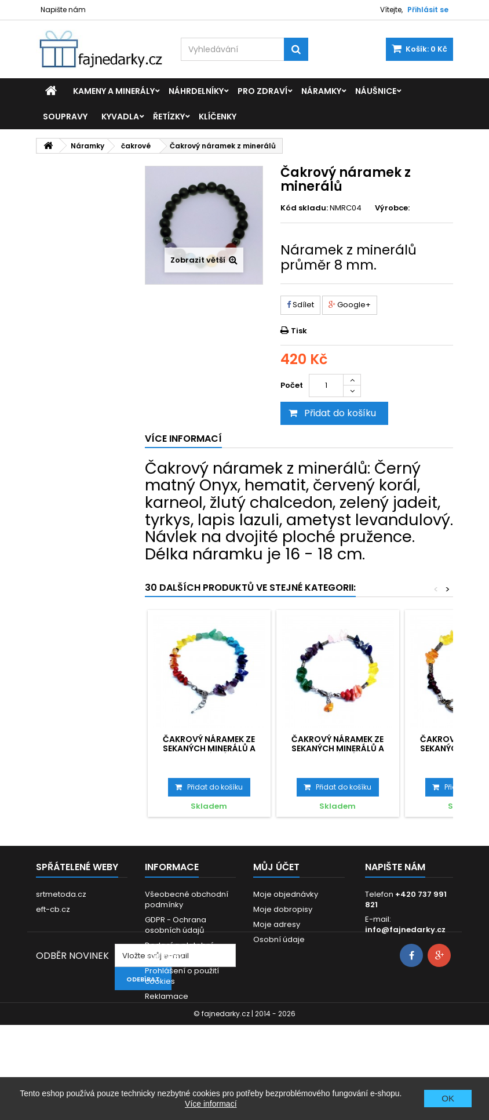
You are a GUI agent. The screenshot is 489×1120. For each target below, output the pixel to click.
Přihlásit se (427, 9)
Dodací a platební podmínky (179, 950)
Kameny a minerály (114, 91)
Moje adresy (276, 924)
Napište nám (63, 9)
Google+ (350, 304)
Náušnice (375, 91)
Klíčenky (217, 116)
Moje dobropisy (282, 909)
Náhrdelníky (196, 91)
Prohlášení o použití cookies (182, 976)
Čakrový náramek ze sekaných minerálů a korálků (209, 748)
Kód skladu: (304, 208)
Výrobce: (392, 208)
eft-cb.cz (53, 909)
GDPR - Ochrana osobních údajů (175, 925)
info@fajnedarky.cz (405, 929)
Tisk (299, 330)
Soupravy (65, 116)
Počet (291, 385)
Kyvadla (120, 116)
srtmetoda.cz (61, 894)
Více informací (210, 1103)
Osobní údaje (279, 939)
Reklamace (166, 996)
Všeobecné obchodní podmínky (186, 899)
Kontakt (159, 1011)
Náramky (321, 91)
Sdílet (300, 304)
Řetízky (169, 116)
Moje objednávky (285, 894)
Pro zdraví (262, 91)
